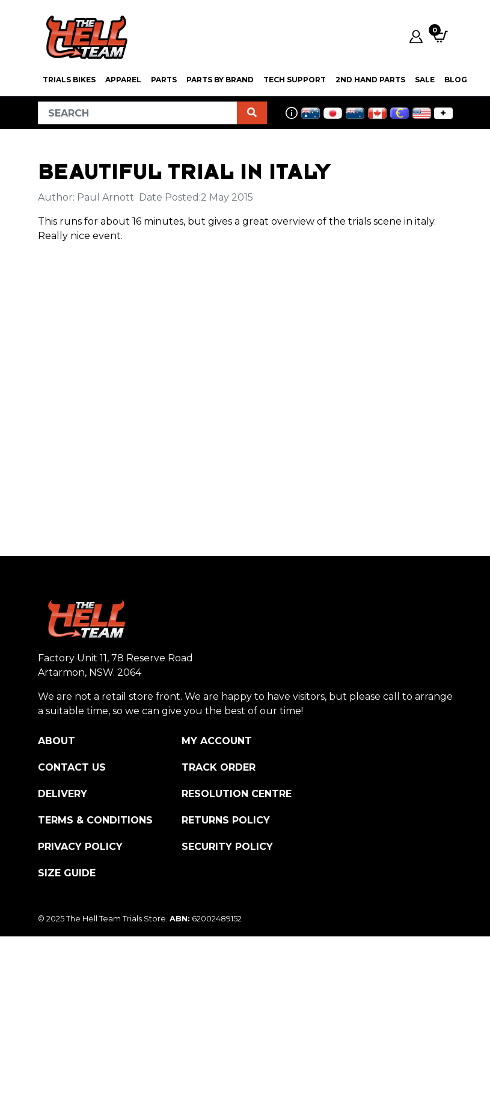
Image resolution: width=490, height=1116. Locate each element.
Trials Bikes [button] (69, 79)
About (56, 741)
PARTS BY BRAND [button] (220, 79)
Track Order (219, 767)
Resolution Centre (237, 793)
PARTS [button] (164, 79)
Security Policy (227, 846)
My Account (217, 741)
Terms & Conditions (95, 820)
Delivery (62, 793)
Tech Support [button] (294, 79)
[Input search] (137, 113)
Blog (455, 79)
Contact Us (72, 767)
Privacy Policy (80, 846)
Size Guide (67, 873)
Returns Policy (226, 820)
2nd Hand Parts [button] (370, 79)
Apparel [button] (123, 79)
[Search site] (252, 113)
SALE (425, 79)
